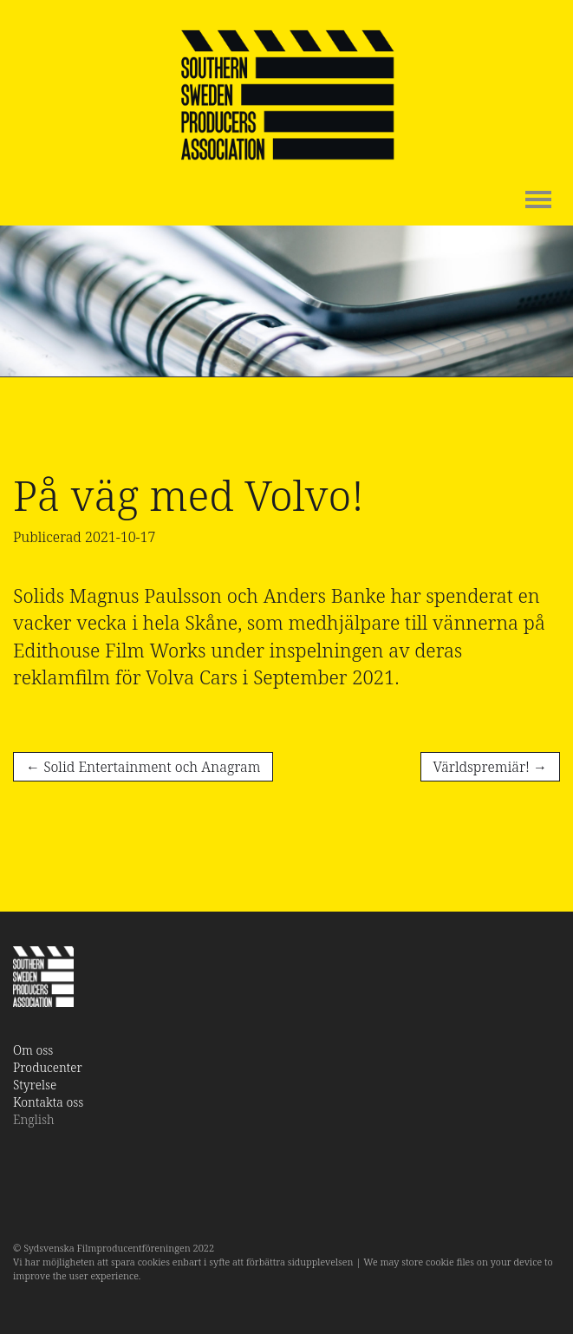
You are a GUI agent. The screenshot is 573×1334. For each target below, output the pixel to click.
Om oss (33, 1050)
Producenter (47, 1067)
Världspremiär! (490, 766)
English (34, 1119)
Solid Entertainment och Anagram (143, 766)
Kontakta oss (48, 1102)
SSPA (287, 95)
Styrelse (34, 1084)
